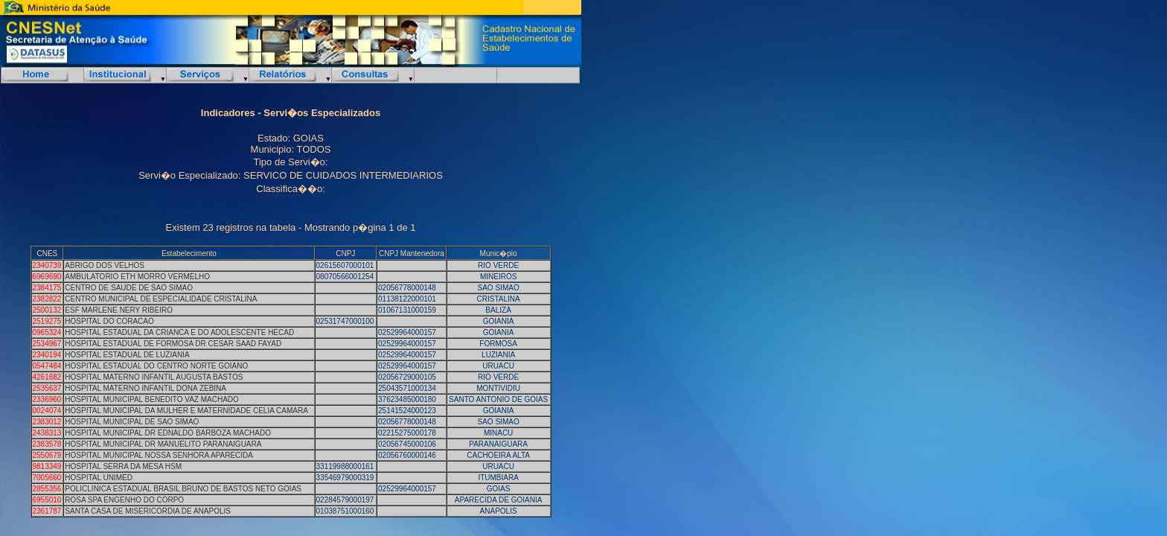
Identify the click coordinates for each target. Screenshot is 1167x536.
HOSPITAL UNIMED (98, 477)
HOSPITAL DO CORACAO (109, 321)
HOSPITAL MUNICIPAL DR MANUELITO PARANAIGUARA (163, 444)
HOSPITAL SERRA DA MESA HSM (123, 466)
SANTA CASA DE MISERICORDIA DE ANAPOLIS (148, 511)
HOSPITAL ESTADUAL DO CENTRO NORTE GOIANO (156, 366)
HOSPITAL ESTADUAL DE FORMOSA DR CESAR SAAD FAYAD (173, 343)
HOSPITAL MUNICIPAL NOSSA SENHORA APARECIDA (159, 455)
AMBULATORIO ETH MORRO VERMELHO (137, 276)
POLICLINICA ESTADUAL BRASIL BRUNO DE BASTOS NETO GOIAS (183, 489)
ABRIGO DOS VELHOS (104, 265)
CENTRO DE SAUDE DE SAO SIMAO (129, 288)
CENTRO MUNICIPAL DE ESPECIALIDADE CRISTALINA (161, 299)
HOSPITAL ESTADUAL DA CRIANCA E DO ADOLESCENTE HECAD (179, 332)
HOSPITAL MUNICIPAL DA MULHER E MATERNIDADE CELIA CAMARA (186, 410)
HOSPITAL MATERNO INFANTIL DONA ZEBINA (145, 388)
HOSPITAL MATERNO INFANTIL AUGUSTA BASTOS (154, 377)
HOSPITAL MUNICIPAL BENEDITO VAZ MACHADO (152, 399)
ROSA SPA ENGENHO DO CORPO (124, 500)
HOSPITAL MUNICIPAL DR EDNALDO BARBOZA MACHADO (168, 433)
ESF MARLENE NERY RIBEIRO (119, 310)
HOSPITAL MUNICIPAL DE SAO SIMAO (132, 422)
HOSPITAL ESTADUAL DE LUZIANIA (127, 355)
